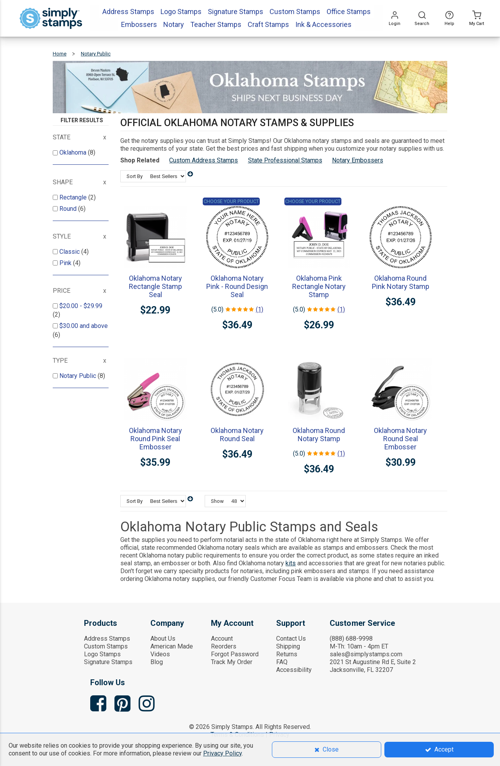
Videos (160, 654)
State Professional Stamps (285, 160)
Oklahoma (73, 152)
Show (217, 501)
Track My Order (231, 662)
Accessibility (294, 669)
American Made (171, 646)
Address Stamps (107, 638)
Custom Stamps (106, 646)
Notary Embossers (357, 160)
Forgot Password (235, 654)
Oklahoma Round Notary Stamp (319, 434)
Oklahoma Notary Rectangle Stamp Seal (155, 286)
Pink (66, 263)
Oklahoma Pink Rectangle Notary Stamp (319, 286)
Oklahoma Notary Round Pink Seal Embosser (155, 438)
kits (291, 563)
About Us (162, 638)
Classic (70, 251)
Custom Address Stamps (203, 160)
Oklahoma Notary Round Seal (237, 434)
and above (83, 326)
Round (68, 208)
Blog (156, 662)
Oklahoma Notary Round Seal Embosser (400, 438)
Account (222, 638)
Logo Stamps (102, 654)
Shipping (288, 646)
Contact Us (291, 638)
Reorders (223, 646)
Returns (286, 654)
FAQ (282, 662)
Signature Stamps (108, 662)
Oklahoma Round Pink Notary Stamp (400, 282)
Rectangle (73, 197)
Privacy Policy (222, 753)
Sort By (135, 176)
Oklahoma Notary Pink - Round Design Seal (237, 286)
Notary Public (78, 375)
